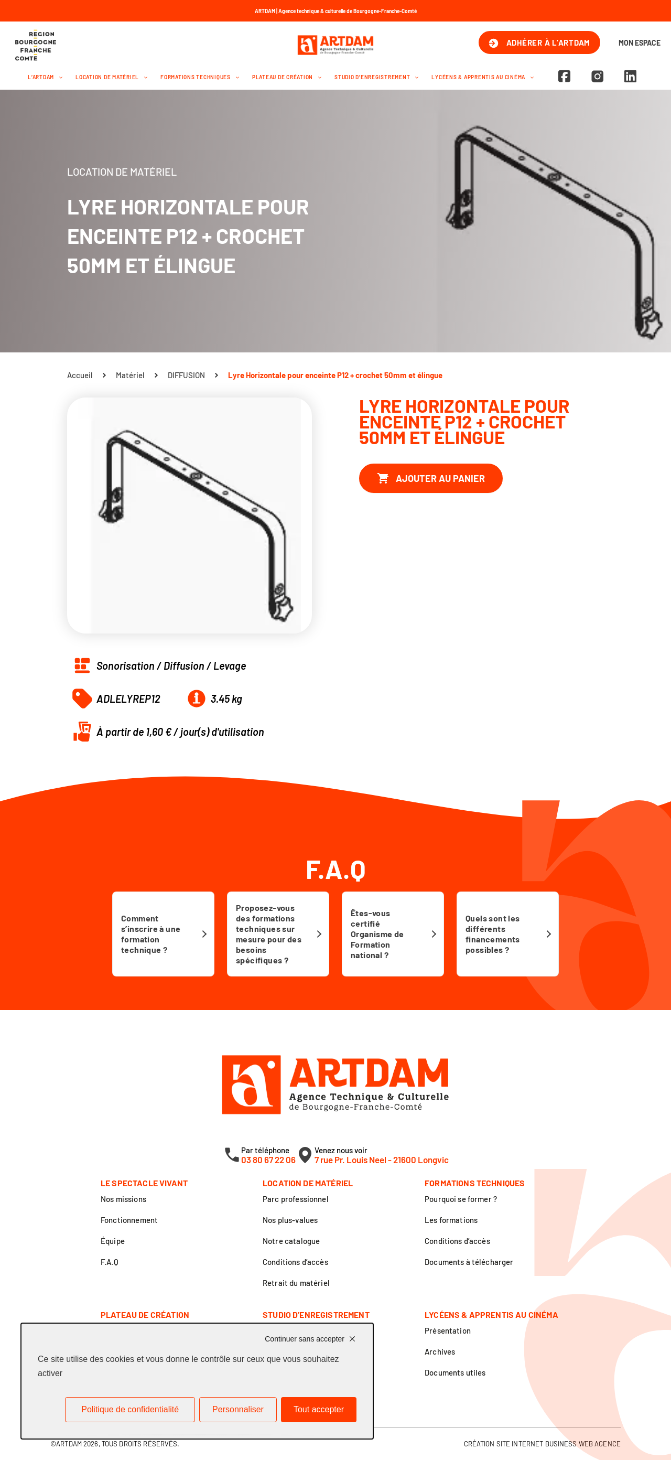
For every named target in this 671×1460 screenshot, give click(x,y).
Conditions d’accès (295, 1261)
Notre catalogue (291, 1241)
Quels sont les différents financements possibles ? (493, 933)
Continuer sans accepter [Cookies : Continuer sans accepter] (304, 1339)
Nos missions (123, 1199)
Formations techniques (199, 77)
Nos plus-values (290, 1220)
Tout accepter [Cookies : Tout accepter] (319, 1409)
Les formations (451, 1220)
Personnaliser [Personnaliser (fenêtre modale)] (238, 1409)
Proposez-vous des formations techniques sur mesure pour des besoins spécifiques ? (268, 934)
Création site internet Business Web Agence (542, 1444)
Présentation (448, 1330)
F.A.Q (109, 1261)
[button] (58, 77)
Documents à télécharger (469, 1261)
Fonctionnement (129, 1220)
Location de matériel (111, 77)
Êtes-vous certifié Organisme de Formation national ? (377, 934)
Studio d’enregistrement (376, 77)
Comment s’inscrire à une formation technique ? (150, 933)
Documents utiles (455, 1372)
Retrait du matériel (296, 1282)
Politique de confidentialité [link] (130, 1409)
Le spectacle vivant (144, 1183)
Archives (440, 1351)
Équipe (113, 1241)
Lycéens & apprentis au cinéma (482, 77)
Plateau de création (286, 77)
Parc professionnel (296, 1199)
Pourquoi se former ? (461, 1199)
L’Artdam (45, 77)
